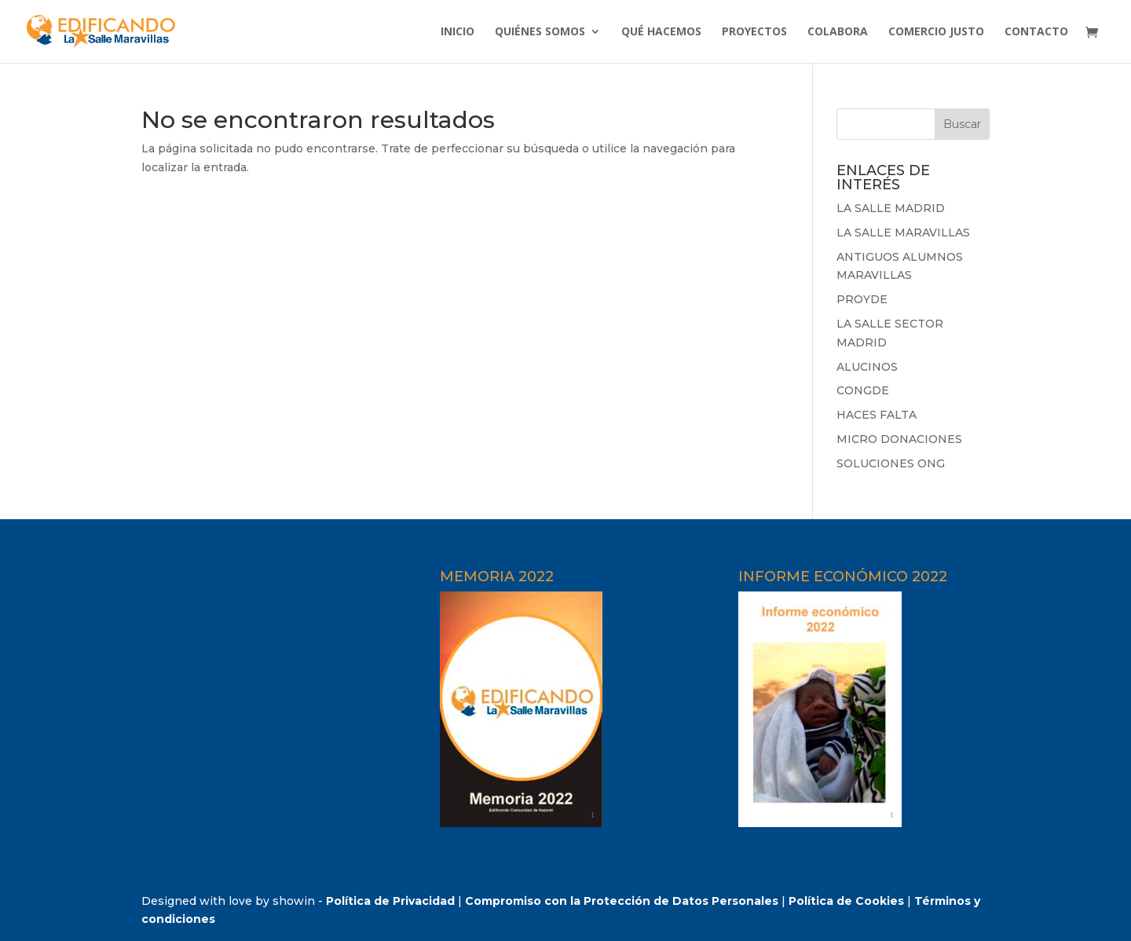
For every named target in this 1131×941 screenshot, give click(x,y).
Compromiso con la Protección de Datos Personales (621, 901)
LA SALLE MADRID (890, 208)
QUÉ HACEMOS (661, 32)
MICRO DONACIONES (899, 439)
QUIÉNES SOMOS (540, 32)
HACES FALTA (876, 415)
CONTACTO (1036, 32)
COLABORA (837, 32)
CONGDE (862, 390)
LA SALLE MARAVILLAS (903, 232)
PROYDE (862, 299)
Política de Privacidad (390, 901)
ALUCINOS (867, 367)
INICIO (457, 32)
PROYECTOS (754, 32)
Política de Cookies (846, 901)
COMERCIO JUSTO (936, 32)
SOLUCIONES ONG (890, 463)
